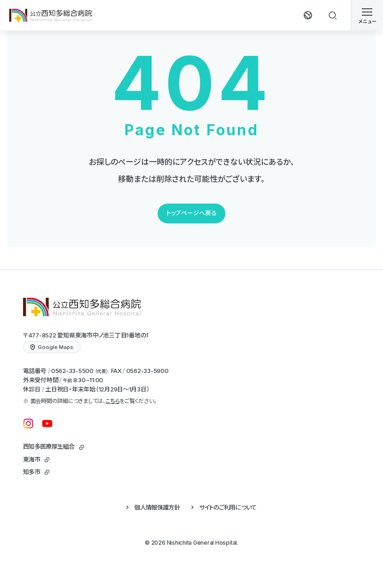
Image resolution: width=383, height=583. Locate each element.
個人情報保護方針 (157, 507)
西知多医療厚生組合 (48, 446)
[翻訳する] (308, 15)
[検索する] (332, 15)
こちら (112, 400)
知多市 (31, 471)
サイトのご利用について (228, 507)
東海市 (31, 459)
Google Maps (51, 347)
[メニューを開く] (367, 15)
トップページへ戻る (191, 213)
